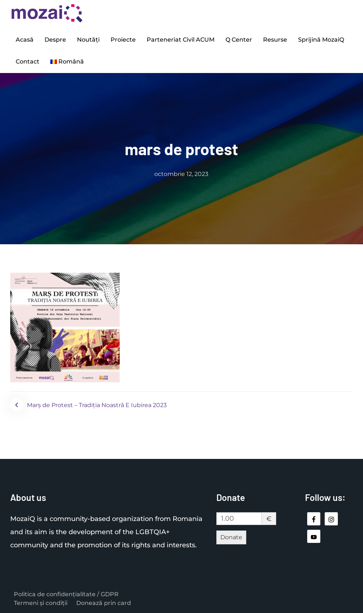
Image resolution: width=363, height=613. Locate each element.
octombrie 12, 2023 (181, 174)
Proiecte (123, 39)
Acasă (25, 39)
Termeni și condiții (40, 602)
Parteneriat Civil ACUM (181, 39)
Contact (27, 61)
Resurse (275, 39)
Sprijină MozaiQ (321, 39)
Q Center (238, 39)
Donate (231, 537)
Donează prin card (103, 602)
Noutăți (88, 39)
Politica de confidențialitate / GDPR (66, 594)
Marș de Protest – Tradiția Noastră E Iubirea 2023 (97, 405)
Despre (55, 39)
